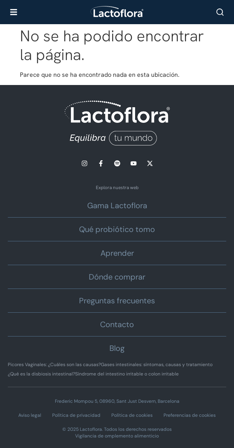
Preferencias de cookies (190, 415)
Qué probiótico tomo (117, 229)
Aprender (117, 253)
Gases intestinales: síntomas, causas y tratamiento (157, 364)
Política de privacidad (76, 415)
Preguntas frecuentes (117, 301)
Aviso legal (29, 415)
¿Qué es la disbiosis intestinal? (41, 374)
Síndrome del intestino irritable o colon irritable (127, 374)
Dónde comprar (117, 277)
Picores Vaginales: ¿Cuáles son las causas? (54, 364)
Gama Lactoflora (117, 205)
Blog (117, 348)
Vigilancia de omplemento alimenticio (117, 436)
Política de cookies (132, 415)
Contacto (117, 324)
